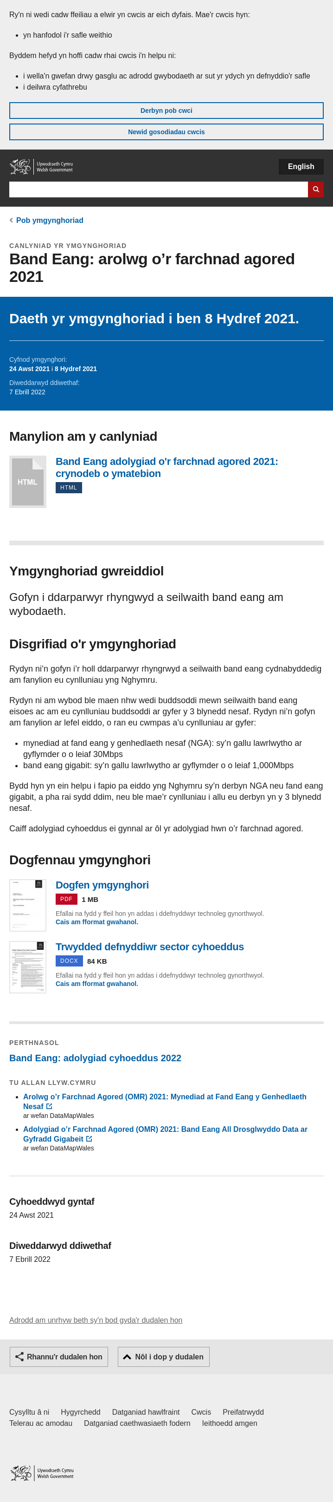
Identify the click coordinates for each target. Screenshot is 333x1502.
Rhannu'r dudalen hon (64, 1357)
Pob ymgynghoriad (49, 220)
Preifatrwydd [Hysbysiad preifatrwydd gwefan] (243, 1412)
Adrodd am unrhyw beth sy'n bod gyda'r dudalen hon (95, 1320)
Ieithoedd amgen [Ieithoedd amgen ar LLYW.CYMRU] (229, 1423)
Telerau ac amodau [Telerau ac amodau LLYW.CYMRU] (40, 1423)
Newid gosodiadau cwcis (166, 132)
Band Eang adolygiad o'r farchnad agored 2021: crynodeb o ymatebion (27, 482)
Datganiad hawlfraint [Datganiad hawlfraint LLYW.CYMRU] (146, 1412)
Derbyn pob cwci (166, 110)
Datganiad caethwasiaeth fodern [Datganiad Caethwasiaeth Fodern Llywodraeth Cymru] (137, 1423)
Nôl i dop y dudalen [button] (169, 1357)
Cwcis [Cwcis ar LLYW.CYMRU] (201, 1412)
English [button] (301, 166)
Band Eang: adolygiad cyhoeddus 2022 (95, 1058)
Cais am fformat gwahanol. (97, 922)
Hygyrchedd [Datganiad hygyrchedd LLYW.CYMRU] (80, 1412)
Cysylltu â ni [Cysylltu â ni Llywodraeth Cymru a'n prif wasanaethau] (29, 1412)
